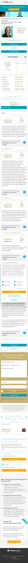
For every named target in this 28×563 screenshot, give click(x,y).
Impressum (14, 557)
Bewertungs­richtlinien (7, 556)
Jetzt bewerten (14, 44)
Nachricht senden (14, 395)
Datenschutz (22, 556)
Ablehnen (14, 300)
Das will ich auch (14, 9)
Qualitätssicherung (15, 556)
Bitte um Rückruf (8, 391)
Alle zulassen (14, 292)
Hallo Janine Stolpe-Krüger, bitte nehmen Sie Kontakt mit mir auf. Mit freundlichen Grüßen (14, 368)
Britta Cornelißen (6, 424)
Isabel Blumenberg (12, 339)
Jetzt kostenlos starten (14, 541)
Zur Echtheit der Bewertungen (14, 40)
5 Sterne (16, 62)
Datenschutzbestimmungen (15, 399)
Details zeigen (20, 288)
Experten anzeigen (14, 459)
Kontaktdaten (17, 57)
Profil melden (17, 411)
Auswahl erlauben (14, 296)
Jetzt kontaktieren (14, 51)
